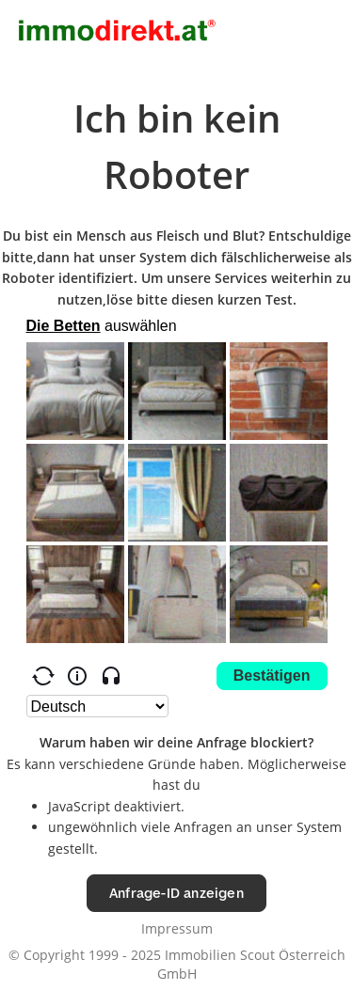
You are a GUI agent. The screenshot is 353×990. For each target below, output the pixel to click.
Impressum (177, 928)
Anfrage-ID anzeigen (176, 893)
